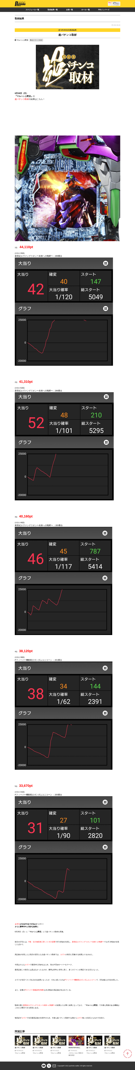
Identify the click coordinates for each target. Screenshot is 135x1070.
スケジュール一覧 (32, 10)
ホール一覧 (85, 10)
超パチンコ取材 (37, 40)
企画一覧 (69, 10)
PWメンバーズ (103, 10)
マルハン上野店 (22, 40)
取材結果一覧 (53, 10)
